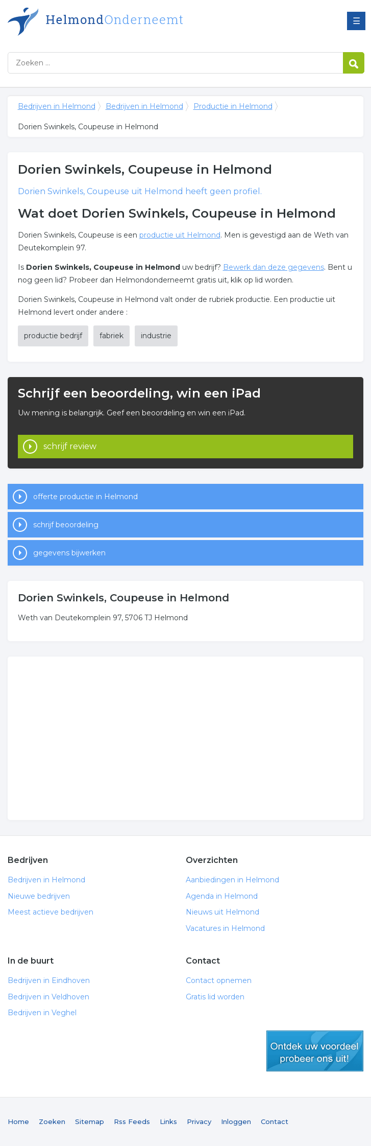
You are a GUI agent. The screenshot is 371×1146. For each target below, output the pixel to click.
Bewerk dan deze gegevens (273, 267)
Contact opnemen (219, 980)
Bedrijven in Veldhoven (48, 996)
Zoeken (52, 1121)
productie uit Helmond (179, 235)
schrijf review (69, 446)
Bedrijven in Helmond (135, 22)
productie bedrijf (53, 335)
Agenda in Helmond (222, 896)
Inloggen (236, 1121)
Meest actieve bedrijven (50, 912)
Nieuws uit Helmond (222, 912)
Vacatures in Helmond (225, 928)
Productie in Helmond (233, 106)
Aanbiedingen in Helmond (232, 879)
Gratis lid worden (215, 996)
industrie (156, 335)
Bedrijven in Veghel (42, 1012)
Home (18, 1121)
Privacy (199, 1121)
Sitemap (89, 1121)
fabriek (111, 335)
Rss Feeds (132, 1121)
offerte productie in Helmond (85, 496)
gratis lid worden (314, 1051)
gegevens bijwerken (69, 552)
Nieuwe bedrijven (39, 896)
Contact (274, 1121)
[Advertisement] (186, 738)
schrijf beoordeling (65, 524)
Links (168, 1121)
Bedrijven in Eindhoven (49, 980)
